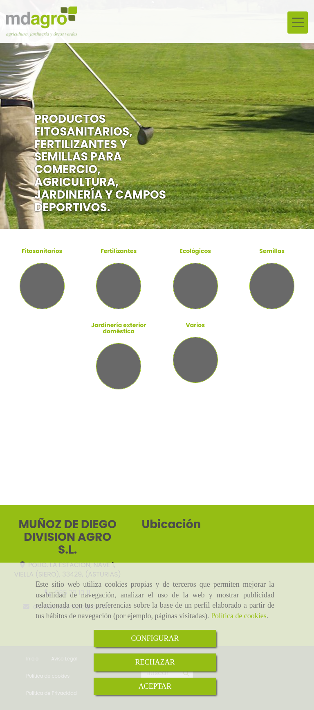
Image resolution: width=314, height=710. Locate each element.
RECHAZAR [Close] (155, 662)
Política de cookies (239, 616)
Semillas (272, 251)
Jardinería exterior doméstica (118, 328)
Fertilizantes (119, 251)
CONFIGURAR (155, 638)
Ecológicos (195, 251)
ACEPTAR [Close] (155, 686)
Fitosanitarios (42, 251)
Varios (195, 325)
